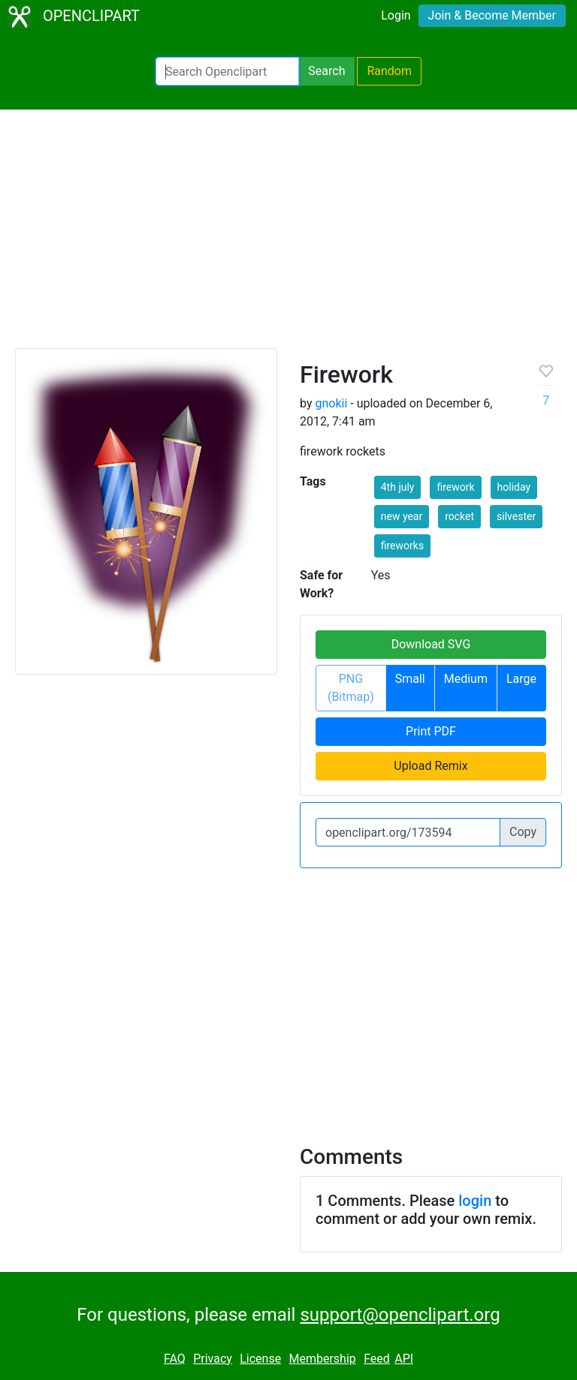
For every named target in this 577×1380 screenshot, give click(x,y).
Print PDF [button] (431, 731)
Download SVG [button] (431, 644)
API (403, 1358)
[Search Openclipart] (227, 71)
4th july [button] (398, 487)
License (260, 1358)
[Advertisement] (288, 236)
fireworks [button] (402, 546)
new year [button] (401, 516)
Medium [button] (466, 679)
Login (395, 15)
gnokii (331, 403)
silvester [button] (516, 516)
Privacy (212, 1358)
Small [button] (410, 679)
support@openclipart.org (400, 1314)
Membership (321, 1358)
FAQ (175, 1358)
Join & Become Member (492, 15)
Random (389, 71)
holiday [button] (514, 487)
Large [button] (521, 679)
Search (326, 71)
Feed (377, 1358)
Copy (522, 832)
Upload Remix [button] (430, 766)
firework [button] (455, 487)
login (474, 1201)
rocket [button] (459, 516)
